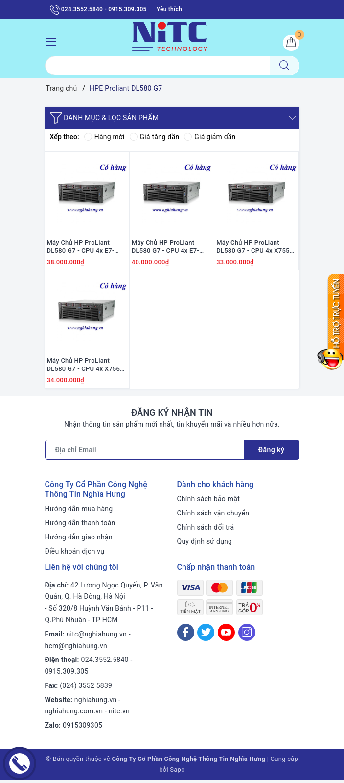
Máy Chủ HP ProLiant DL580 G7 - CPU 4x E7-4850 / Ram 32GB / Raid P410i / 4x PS (82, 248)
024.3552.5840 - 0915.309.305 (98, 10)
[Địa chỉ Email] (144, 453)
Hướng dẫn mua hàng (79, 511)
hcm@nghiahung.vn (76, 648)
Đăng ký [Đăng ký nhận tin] (271, 453)
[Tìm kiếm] (284, 66)
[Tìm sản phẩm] (157, 66)
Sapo (177, 772)
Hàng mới (104, 137)
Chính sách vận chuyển (213, 516)
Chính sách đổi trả (205, 530)
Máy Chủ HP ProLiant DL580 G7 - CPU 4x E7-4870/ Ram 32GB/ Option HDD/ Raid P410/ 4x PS (169, 248)
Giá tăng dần (155, 137)
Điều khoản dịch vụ (75, 554)
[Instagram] (246, 634)
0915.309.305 (67, 674)
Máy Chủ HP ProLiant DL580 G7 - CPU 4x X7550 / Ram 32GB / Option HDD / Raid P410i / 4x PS (256, 248)
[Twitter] (205, 634)
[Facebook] (185, 634)
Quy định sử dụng (204, 544)
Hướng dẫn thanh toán (80, 526)
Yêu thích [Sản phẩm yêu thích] (169, 9)
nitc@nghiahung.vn (97, 637)
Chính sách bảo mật (208, 502)
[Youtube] (226, 634)
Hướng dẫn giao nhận (79, 540)
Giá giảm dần (211, 137)
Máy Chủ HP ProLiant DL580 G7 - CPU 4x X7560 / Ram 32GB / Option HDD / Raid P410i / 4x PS (87, 368)
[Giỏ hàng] (291, 43)
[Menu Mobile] (53, 40)
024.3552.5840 (105, 662)
